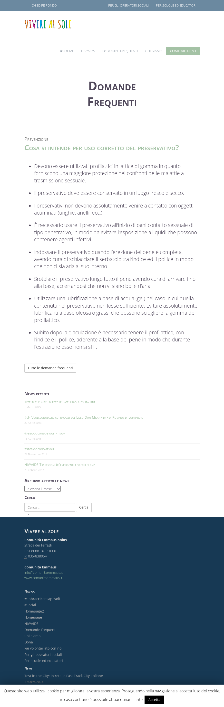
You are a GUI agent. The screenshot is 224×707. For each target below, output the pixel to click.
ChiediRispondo (44, 5)
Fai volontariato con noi (43, 648)
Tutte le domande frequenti (50, 368)
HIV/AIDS (88, 51)
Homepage (33, 617)
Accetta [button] (154, 699)
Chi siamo (153, 51)
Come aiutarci (183, 50)
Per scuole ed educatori (176, 5)
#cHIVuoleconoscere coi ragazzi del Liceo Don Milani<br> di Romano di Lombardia (83, 417)
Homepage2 (34, 611)
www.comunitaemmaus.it (43, 577)
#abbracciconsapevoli (39, 448)
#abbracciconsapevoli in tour (44, 433)
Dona (28, 642)
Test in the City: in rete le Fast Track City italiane (60, 401)
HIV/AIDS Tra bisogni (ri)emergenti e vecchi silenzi (60, 464)
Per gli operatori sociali (128, 5)
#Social (67, 51)
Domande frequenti (120, 51)
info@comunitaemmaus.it (43, 572)
